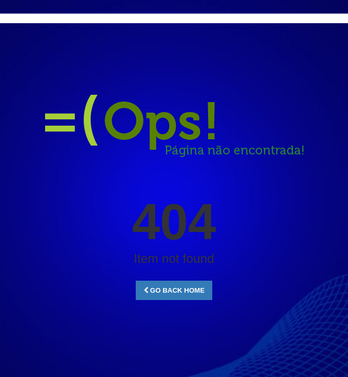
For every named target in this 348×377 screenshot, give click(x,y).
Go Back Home (174, 290)
